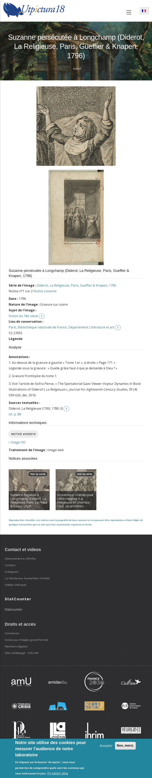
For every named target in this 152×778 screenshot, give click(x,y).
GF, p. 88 (15, 414)
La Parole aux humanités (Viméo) (27, 578)
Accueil (77, 68)
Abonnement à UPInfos (20, 558)
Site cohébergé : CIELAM (21, 652)
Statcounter (13, 609)
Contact (10, 565)
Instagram (12, 571)
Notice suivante (45, 291)
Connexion (12, 633)
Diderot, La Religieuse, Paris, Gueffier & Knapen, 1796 (76, 285)
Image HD (17, 442)
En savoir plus (57, 773)
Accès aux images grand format (26, 639)
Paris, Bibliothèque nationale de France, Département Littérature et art (61, 327)
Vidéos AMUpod (15, 584)
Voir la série (38, 474)
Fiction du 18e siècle (23, 316)
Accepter (106, 745)
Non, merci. (125, 745)
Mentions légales (16, 646)
